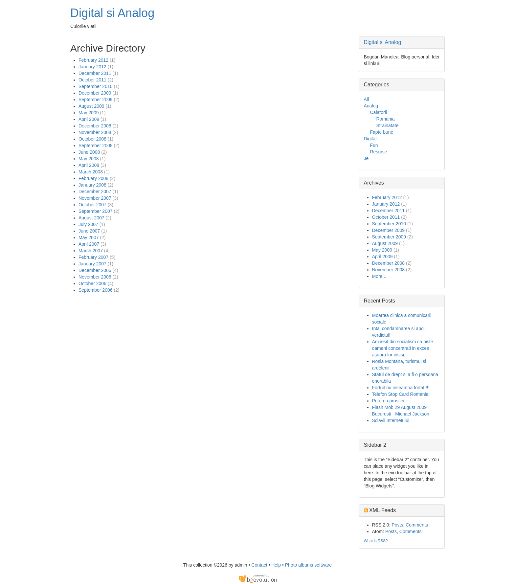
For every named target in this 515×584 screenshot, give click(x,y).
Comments (417, 525)
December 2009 (94, 93)
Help (276, 565)
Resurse (378, 151)
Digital (370, 138)
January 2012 (92, 66)
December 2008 (94, 125)
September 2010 (95, 86)
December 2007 (94, 191)
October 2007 (92, 204)
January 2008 (92, 185)
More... (379, 276)
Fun (374, 145)
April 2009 (88, 119)
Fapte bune (381, 132)
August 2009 (91, 106)
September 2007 (95, 211)
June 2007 (89, 231)
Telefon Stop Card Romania (400, 394)
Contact (259, 565)
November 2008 (94, 132)
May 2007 (88, 237)
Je (366, 158)
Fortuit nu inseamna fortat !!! (401, 387)
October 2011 (92, 79)
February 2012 (93, 60)
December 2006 (94, 270)
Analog (371, 105)
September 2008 (95, 145)
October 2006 (92, 283)
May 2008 (88, 158)
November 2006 (94, 277)
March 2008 (90, 171)
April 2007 (88, 244)
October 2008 (92, 139)
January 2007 (92, 263)
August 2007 (91, 217)
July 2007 (88, 224)
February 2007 (93, 257)
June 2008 (89, 152)
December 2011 (94, 73)
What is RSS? (376, 540)
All (366, 99)
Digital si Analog (112, 13)
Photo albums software (308, 565)
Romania (385, 119)
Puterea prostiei (388, 400)
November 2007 (94, 198)
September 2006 (95, 290)
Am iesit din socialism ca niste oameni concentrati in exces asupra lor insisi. (402, 348)
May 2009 (88, 112)
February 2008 (93, 178)
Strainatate (387, 125)
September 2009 (95, 99)
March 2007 (90, 250)
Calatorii (378, 112)
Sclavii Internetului (391, 420)
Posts (397, 525)
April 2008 (88, 165)
